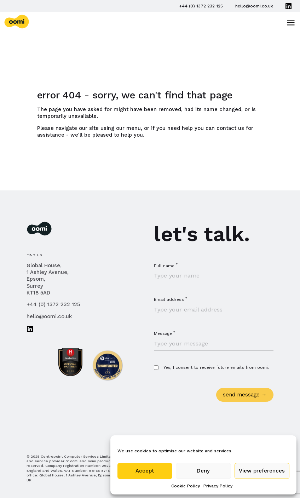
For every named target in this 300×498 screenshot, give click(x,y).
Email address (170, 299)
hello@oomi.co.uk (49, 316)
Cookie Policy (185, 485)
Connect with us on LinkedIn (30, 328)
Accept (144, 471)
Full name (166, 265)
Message (164, 333)
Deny (203, 471)
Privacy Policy (217, 485)
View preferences (262, 471)
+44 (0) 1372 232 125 (53, 304)
